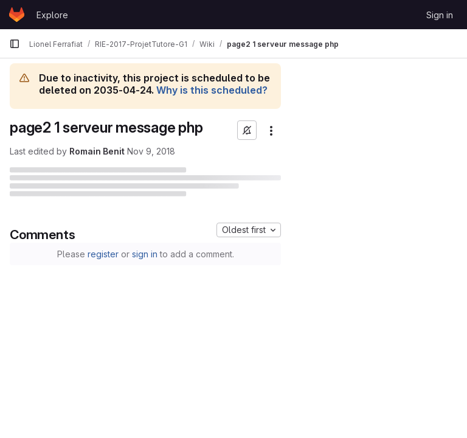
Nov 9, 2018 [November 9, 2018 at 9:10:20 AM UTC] (151, 151)
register (103, 254)
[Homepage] (17, 14)
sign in (144, 254)
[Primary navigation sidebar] (14, 44)
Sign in (439, 15)
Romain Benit (97, 151)
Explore (52, 15)
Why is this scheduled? (212, 90)
